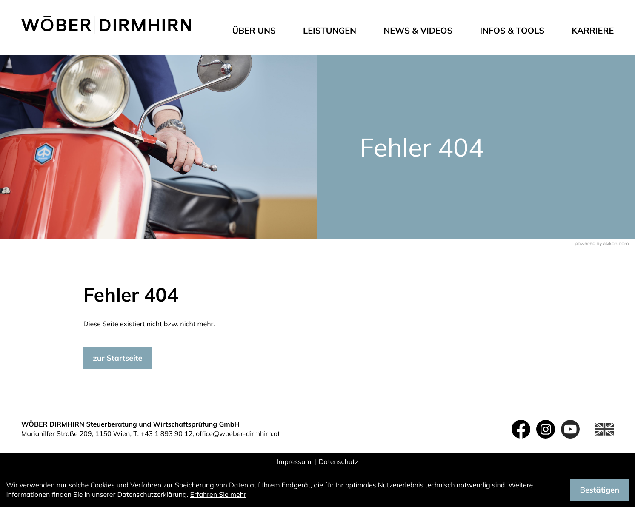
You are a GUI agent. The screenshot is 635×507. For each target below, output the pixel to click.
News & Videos (417, 30)
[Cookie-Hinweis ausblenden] (599, 490)
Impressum (294, 461)
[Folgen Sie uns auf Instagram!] (545, 429)
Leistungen (329, 30)
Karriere (593, 30)
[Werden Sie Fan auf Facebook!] (521, 429)
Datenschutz (338, 461)
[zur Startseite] (106, 25)
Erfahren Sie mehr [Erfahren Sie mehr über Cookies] (218, 494)
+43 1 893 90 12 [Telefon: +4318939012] (166, 433)
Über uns (254, 30)
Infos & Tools (512, 30)
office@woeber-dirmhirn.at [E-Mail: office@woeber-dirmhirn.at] (238, 433)
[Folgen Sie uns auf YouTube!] (570, 429)
